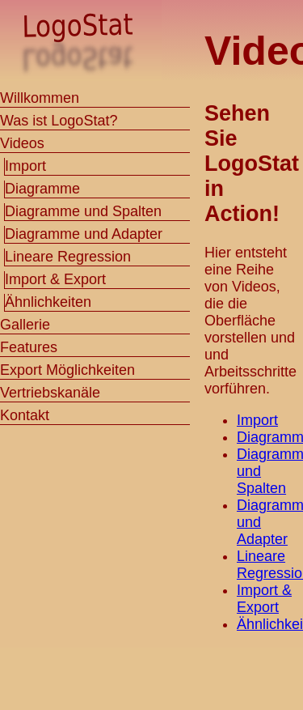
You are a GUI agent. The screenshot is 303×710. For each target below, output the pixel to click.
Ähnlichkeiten (48, 302)
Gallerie (25, 325)
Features (28, 347)
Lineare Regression (68, 257)
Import (257, 420)
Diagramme (42, 189)
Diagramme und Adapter (83, 234)
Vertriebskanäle (50, 393)
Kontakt (24, 415)
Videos (22, 143)
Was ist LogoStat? (58, 121)
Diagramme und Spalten (83, 211)
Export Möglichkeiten (67, 370)
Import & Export (264, 598)
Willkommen (39, 98)
